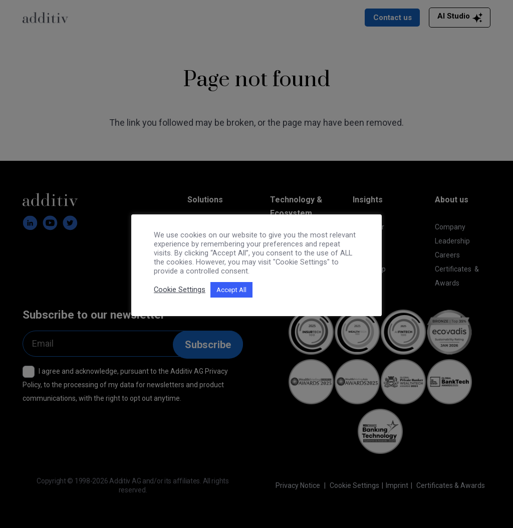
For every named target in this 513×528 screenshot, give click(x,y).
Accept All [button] (231, 290)
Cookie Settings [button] (179, 289)
